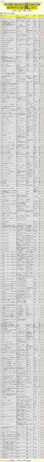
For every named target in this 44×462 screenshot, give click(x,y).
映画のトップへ (14, 460)
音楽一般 (14, 10)
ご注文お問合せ (28, 460)
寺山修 (29, 8)
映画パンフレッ (17, 7)
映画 (6, 4)
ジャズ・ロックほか (6, 460)
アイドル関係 (37, 4)
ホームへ (21, 460)
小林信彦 (33, 7)
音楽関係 (32, 4)
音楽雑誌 (24, 10)
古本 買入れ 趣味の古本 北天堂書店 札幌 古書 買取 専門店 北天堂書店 (13, 2)
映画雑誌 (12, 7)
